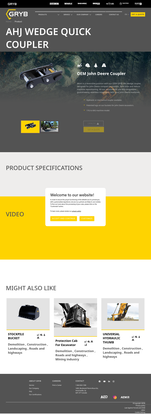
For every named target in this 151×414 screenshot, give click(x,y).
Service (31, 386)
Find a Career (57, 386)
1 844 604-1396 (81, 386)
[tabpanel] (28, 330)
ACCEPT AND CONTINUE (63, 219)
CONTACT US (114, 14)
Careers (98, 14)
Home (9, 21)
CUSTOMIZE (87, 219)
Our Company (83, 14)
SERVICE (67, 14)
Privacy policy (140, 406)
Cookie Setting (140, 413)
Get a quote (138, 14)
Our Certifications (35, 395)
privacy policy (76, 211)
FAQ (30, 392)
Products (42, 14)
